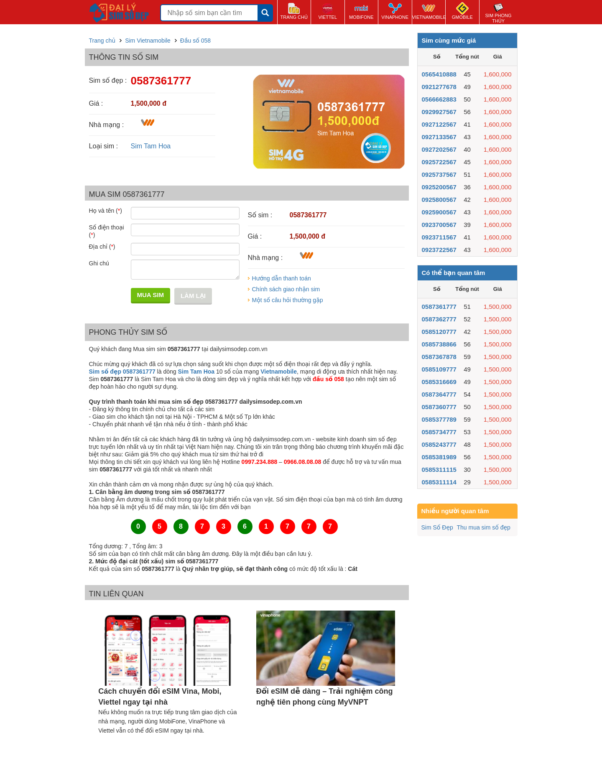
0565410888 (439, 74)
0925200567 (439, 187)
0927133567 (439, 136)
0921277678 (439, 86)
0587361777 (439, 306)
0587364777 (439, 394)
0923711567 (439, 237)
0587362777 (439, 319)
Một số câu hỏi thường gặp (287, 300)
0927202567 (439, 149)
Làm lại (193, 295)
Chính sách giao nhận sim (286, 289)
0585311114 (439, 482)
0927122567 (439, 124)
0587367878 (439, 356)
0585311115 (439, 469)
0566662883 (439, 99)
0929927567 (439, 111)
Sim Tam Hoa (151, 146)
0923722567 (439, 249)
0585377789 (439, 419)
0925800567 (439, 199)
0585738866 (439, 344)
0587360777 (439, 406)
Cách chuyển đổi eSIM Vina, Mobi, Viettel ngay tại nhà (159, 696)
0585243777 (439, 444)
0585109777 (439, 369)
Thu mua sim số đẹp (483, 527)
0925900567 (439, 212)
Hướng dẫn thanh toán (281, 278)
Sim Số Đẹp (437, 527)
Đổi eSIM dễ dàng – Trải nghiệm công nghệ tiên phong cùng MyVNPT (324, 696)
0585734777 (439, 431)
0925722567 (439, 161)
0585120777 (439, 331)
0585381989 (439, 457)
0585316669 (439, 381)
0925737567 (439, 174)
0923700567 (439, 224)
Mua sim (150, 294)
